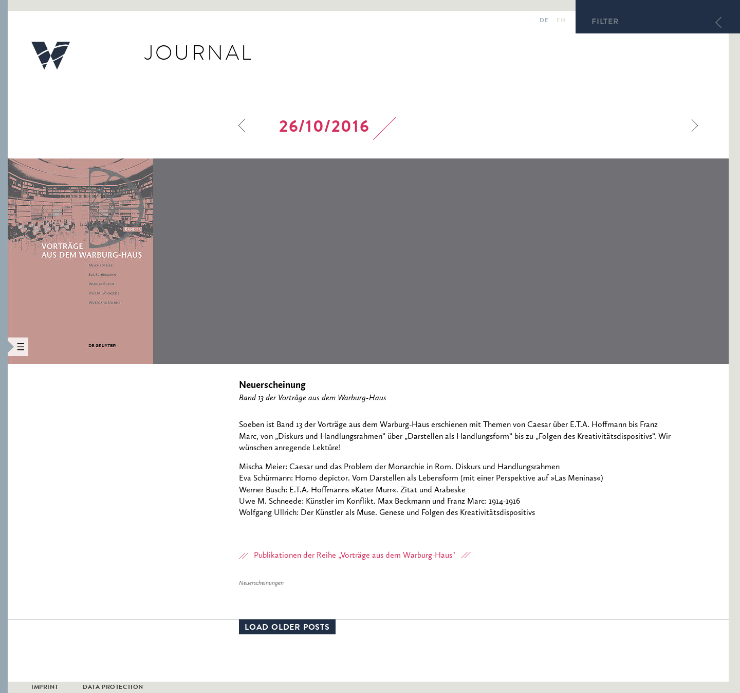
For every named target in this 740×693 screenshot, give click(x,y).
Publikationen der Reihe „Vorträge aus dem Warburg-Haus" (354, 556)
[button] (4, 346)
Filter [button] (605, 23)
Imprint (44, 688)
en (561, 21)
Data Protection (113, 688)
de (544, 21)
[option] (150, 261)
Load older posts (287, 628)
